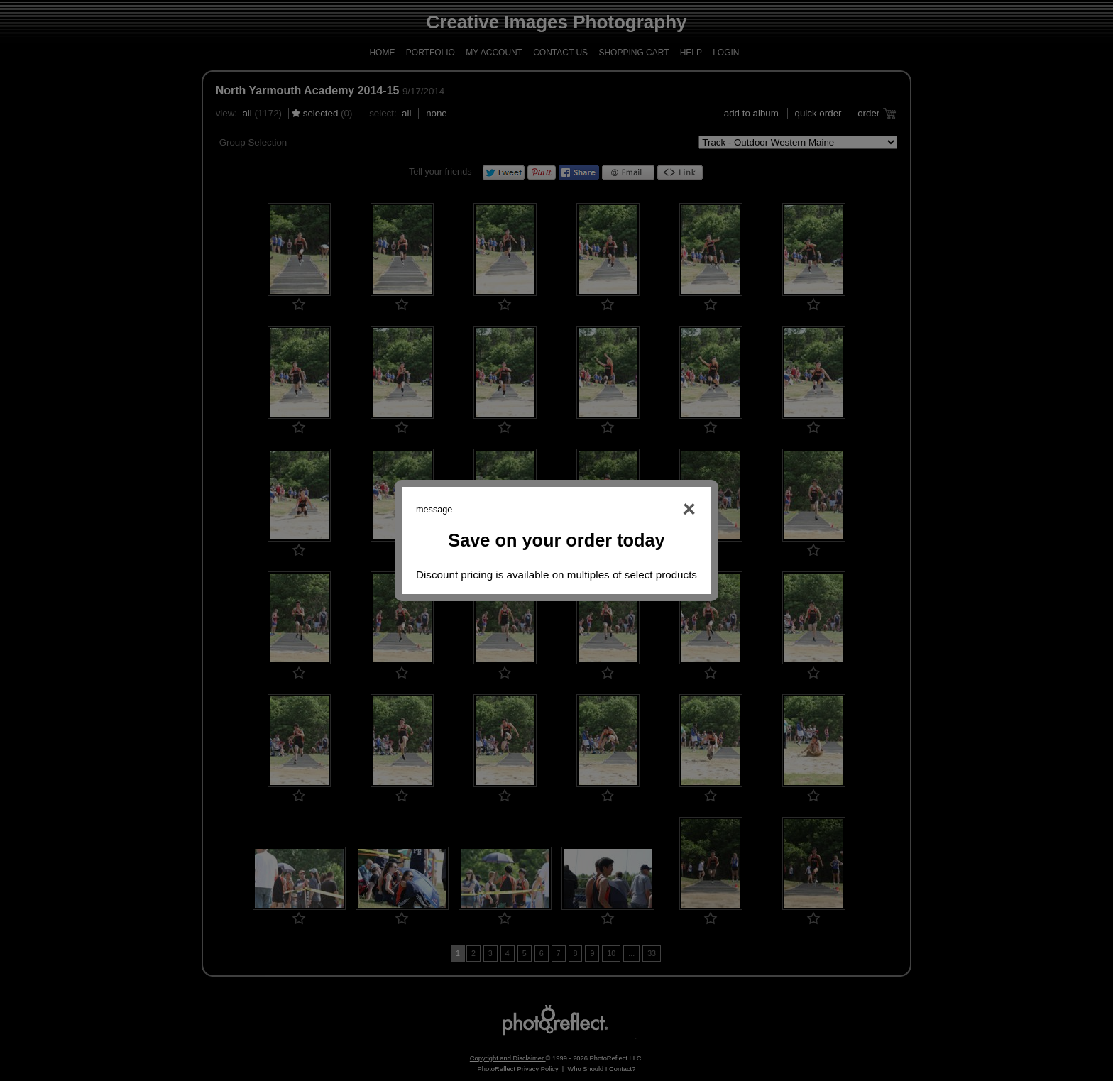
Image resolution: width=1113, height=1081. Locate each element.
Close (668, 510)
